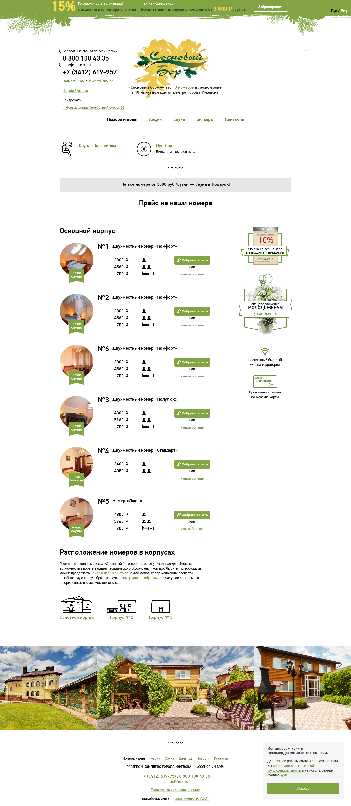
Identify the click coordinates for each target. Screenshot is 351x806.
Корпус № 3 (160, 617)
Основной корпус (77, 617)
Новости (203, 758)
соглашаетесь (284, 766)
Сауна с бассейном (97, 146)
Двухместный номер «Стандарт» (145, 450)
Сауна (179, 119)
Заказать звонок (100, 81)
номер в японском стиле (109, 573)
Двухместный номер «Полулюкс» (145, 399)
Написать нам (74, 81)
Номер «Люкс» (127, 501)
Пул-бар (164, 146)
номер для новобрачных (140, 578)
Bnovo (308, 51)
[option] (175, 688)
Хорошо (303, 788)
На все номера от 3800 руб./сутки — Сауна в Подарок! (175, 184)
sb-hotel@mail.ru (75, 90)
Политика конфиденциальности (175, 789)
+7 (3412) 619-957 (90, 72)
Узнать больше (192, 274)
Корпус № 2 (121, 617)
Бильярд (204, 119)
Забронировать (270, 7)
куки (284, 775)
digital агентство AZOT (192, 798)
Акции (155, 119)
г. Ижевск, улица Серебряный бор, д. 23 (93, 107)
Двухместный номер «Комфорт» (144, 246)
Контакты (234, 119)
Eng (344, 11)
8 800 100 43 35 (86, 58)
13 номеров (183, 87)
